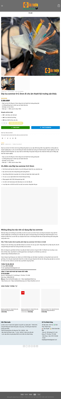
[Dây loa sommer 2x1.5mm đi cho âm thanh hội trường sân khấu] (30, 298)
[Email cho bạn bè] (10, 138)
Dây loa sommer (19, 91)
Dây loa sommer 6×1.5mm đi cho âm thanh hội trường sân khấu (9, 309)
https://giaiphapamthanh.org (28, 279)
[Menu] (2, 6)
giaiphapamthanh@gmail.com (12, 267)
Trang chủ (3, 91)
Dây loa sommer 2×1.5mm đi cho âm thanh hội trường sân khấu (29, 309)
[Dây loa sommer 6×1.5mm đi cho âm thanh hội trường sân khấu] (10, 298)
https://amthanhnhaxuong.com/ (19, 281)
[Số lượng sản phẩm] (4, 123)
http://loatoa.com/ (6, 281)
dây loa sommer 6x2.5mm (22, 135)
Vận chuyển (46, 328)
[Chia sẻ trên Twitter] (7, 138)
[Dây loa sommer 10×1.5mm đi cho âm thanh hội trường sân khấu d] (50, 298)
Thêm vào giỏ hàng (16, 123)
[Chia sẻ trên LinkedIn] (15, 138)
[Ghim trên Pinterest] (13, 138)
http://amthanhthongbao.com (13, 279)
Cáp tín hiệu (11, 91)
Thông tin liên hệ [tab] (16, 144)
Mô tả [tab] (2, 144)
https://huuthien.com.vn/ (33, 281)
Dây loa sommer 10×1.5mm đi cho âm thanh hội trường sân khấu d (50, 309)
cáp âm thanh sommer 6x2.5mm (10, 135)
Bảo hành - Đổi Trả (48, 325)
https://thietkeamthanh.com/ (12, 253)
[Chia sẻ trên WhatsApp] (2, 138)
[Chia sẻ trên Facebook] (5, 138)
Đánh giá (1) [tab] (8, 144)
